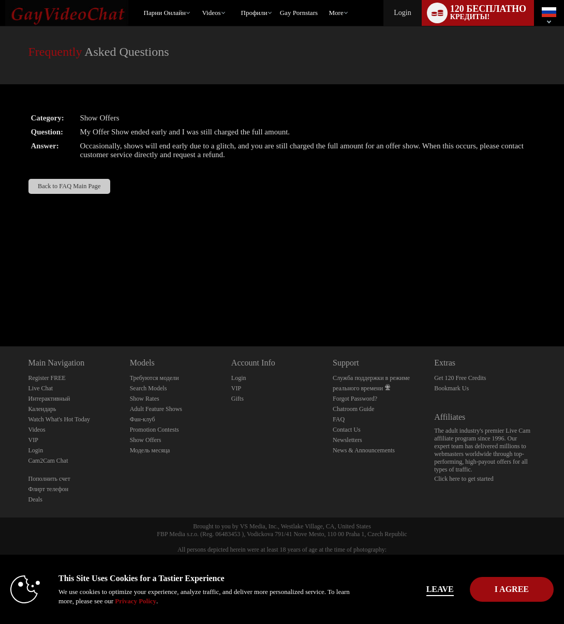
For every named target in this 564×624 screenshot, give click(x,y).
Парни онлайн (165, 13)
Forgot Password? (355, 398)
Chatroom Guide (353, 409)
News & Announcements (364, 450)
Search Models (148, 388)
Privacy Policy (181, 601)
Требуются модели (154, 378)
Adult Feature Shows (156, 409)
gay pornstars (299, 13)
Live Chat (40, 388)
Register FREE (47, 378)
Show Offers (145, 440)
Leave (401, 589)
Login (402, 13)
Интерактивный (49, 398)
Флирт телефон (48, 489)
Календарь (42, 409)
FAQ (339, 419)
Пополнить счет (49, 478)
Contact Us (347, 429)
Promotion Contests (154, 429)
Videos (211, 13)
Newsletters (347, 440)
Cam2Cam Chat (48, 460)
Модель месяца (150, 450)
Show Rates (144, 398)
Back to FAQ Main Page (69, 186)
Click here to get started (464, 478)
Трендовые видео (197, 0)
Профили (254, 13)
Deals (35, 499)
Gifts (237, 398)
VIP (33, 440)
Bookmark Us (451, 388)
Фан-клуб (142, 419)
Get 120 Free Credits (460, 378)
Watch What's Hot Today (59, 419)
